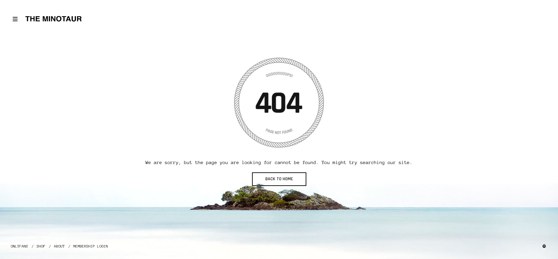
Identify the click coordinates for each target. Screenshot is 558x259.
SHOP (41, 246)
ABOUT (59, 246)
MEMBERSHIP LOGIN (90, 246)
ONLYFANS (19, 246)
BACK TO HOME (279, 179)
